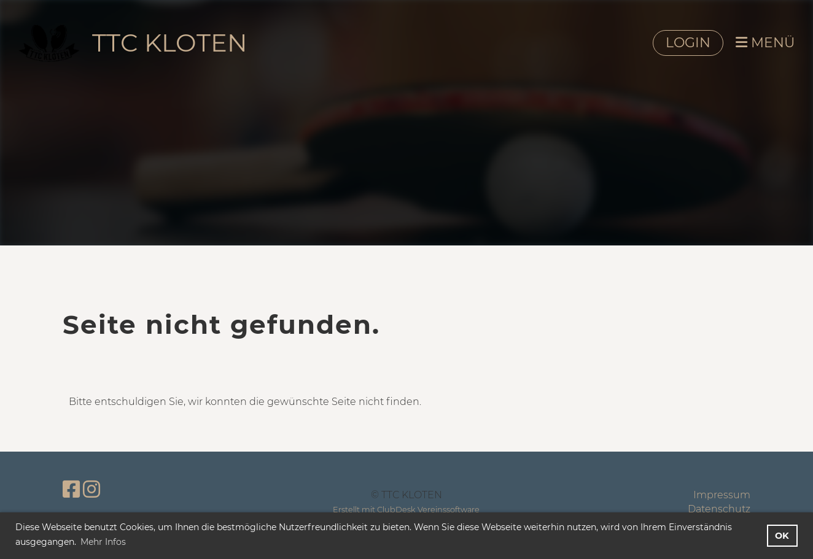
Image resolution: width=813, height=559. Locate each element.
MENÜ (765, 42)
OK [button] (782, 535)
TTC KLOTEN (169, 43)
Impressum (721, 495)
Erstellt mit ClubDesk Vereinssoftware (406, 509)
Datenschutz (719, 509)
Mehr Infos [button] (103, 541)
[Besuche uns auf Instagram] (91, 489)
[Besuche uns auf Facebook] (71, 489)
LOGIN (688, 42)
